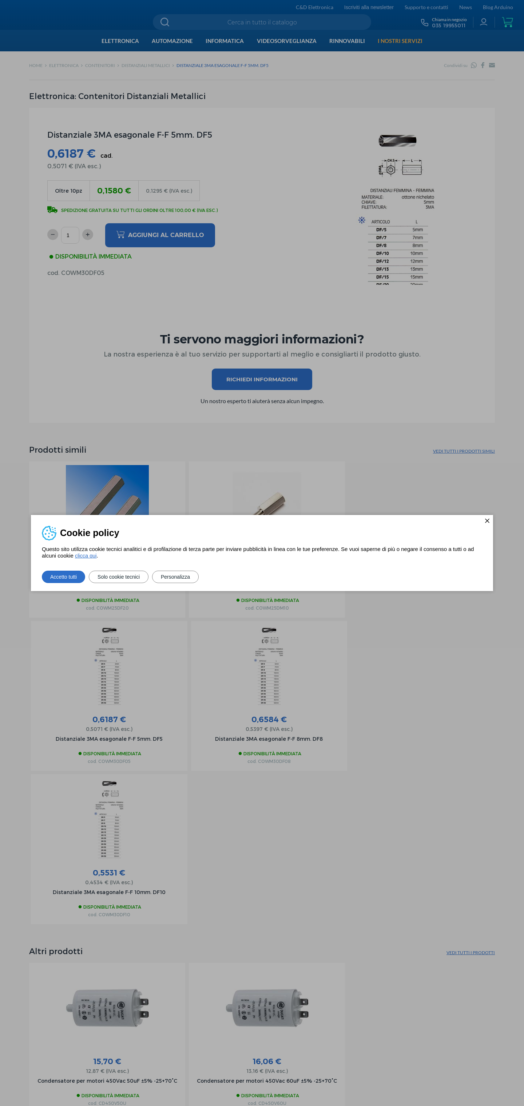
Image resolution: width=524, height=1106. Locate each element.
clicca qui (86, 555)
